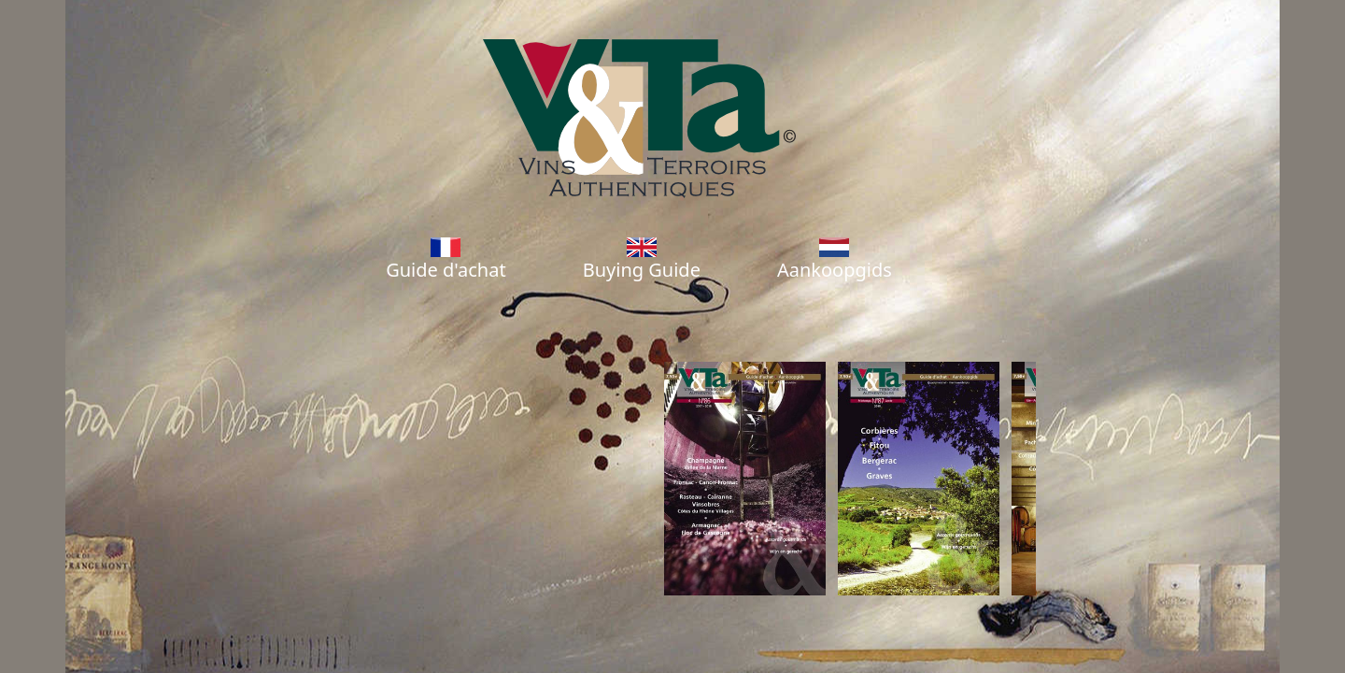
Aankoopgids (834, 259)
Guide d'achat (445, 259)
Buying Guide (642, 259)
